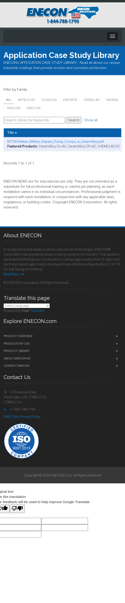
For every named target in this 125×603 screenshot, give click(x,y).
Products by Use (17, 343)
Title (12, 132)
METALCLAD (26, 100)
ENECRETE (70, 100)
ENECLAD (14, 108)
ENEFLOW (34, 108)
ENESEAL (112, 100)
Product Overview (18, 336)
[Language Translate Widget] (27, 305)
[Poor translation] (17, 509)
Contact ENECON (16, 365)
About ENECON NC (17, 358)
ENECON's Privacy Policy (22, 417)
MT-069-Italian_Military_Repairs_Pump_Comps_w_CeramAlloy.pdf (55, 141)
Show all (90, 120)
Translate (33, 311)
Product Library (17, 351)
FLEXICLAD (49, 100)
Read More (14, 274)
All (9, 100)
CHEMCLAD (92, 100)
